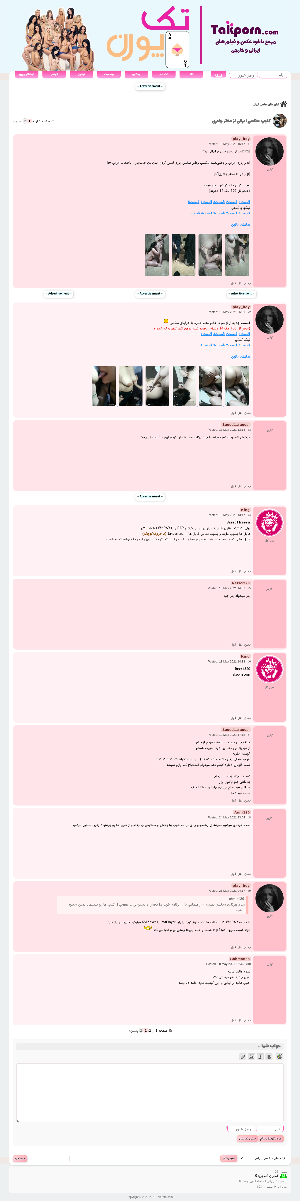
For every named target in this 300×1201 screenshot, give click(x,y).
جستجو (136, 74)
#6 (249, 661)
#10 (248, 964)
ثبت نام (163, 74)
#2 (249, 312)
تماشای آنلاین (240, 224)
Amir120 (242, 812)
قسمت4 (206, 202)
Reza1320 (241, 583)
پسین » (17, 121)
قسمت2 (231, 202)
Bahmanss (240, 959)
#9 (249, 890)
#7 (249, 734)
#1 (249, 144)
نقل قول (237, 283)
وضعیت (109, 74)
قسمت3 (219, 202)
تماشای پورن (26, 74)
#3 (249, 429)
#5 (249, 588)
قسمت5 (193, 202)
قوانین (81, 74)
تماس (54, 74)
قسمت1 (244, 202)
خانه (191, 74)
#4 (249, 515)
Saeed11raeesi (236, 424)
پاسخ (247, 283)
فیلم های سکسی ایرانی (265, 105)
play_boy (241, 139)
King (245, 510)
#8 (249, 817)
